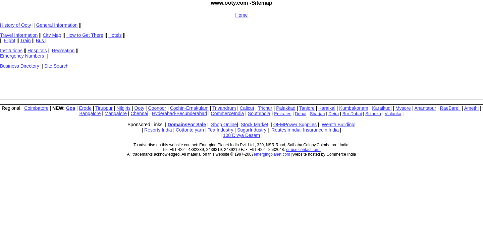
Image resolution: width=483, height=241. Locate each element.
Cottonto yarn (190, 130)
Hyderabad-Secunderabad (179, 113)
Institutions (11, 50)
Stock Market (254, 124)
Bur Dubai (352, 113)
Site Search (56, 66)
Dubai (300, 113)
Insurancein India (321, 130)
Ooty (140, 108)
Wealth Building (338, 124)
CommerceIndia (227, 113)
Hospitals (37, 50)
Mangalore (116, 113)
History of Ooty (15, 25)
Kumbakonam (353, 108)
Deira (333, 113)
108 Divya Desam (241, 135)
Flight (9, 40)
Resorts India (158, 130)
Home (241, 15)
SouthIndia (259, 113)
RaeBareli (450, 108)
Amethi (471, 108)
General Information (57, 25)
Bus (40, 40)
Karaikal (326, 108)
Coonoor (157, 108)
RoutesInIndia (285, 130)
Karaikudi (381, 108)
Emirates (282, 113)
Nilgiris (123, 108)
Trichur (265, 108)
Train (25, 40)
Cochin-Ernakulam (189, 108)
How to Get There (84, 35)
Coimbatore (36, 108)
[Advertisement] (161, 83)
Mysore (403, 108)
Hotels (115, 35)
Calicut (247, 108)
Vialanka (393, 113)
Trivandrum (224, 108)
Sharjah (317, 113)
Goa (70, 108)
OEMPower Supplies (295, 124)
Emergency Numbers (22, 56)
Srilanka (373, 113)
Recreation (63, 50)
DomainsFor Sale (187, 124)
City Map (52, 35)
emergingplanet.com (272, 154)
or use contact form (303, 149)
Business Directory (19, 66)
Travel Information (19, 35)
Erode (85, 108)
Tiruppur (104, 108)
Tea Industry (220, 130)
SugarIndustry (251, 130)
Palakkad (286, 108)
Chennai (139, 113)
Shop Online (224, 124)
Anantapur (425, 108)
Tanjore (307, 108)
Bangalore (90, 113)
